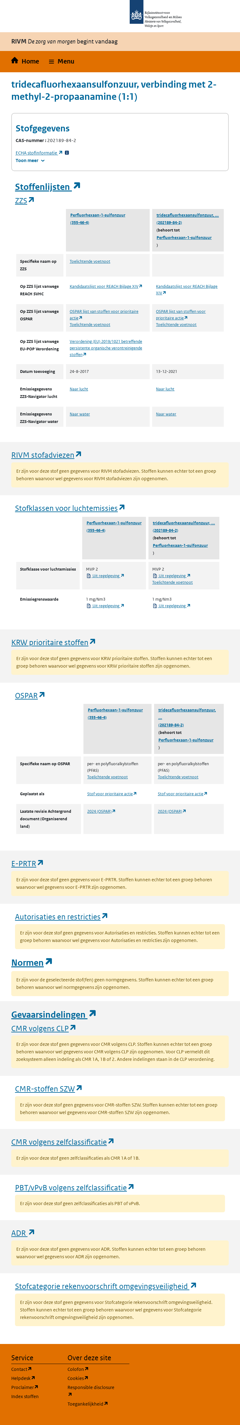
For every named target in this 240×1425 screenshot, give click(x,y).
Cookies (92, 1378)
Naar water (80, 414)
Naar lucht (79, 389)
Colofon (92, 1369)
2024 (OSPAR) (101, 811)
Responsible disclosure (92, 1391)
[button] (61, 61)
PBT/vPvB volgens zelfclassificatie (75, 1187)
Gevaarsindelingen (54, 1014)
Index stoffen (25, 1396)
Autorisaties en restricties (62, 916)
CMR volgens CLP (44, 1028)
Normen (32, 962)
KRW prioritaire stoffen (54, 642)
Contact (35, 1369)
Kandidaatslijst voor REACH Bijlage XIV (106, 286)
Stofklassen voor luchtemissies (70, 507)
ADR (23, 1232)
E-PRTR (27, 863)
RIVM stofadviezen (46, 454)
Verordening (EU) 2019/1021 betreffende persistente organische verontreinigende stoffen (106, 348)
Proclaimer (35, 1387)
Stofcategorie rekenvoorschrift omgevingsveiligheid (106, 1285)
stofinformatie (39, 153)
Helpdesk (35, 1378)
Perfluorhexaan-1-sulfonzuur (97, 215)
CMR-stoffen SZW (49, 1088)
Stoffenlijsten (48, 186)
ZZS (25, 200)
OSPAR (30, 695)
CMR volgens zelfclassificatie (63, 1141)
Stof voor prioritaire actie (112, 793)
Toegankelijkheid (92, 1403)
